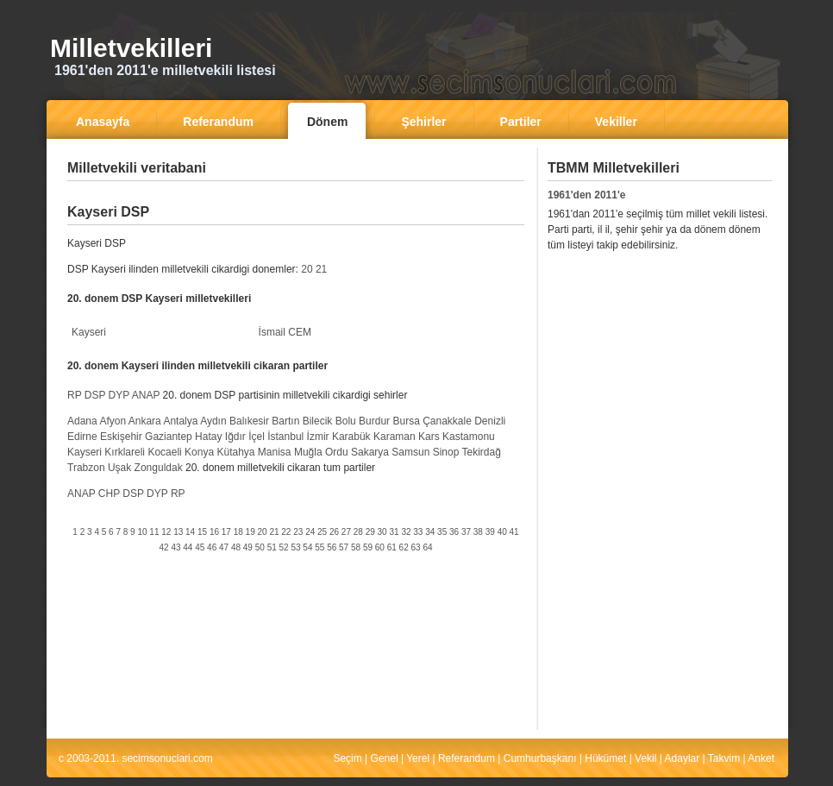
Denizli (489, 421)
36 (454, 532)
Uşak (119, 468)
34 (430, 532)
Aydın (213, 421)
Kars (429, 437)
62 (404, 547)
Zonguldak (159, 468)
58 (355, 547)
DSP (95, 395)
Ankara (144, 421)
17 (226, 532)
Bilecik (318, 421)
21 (321, 269)
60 (380, 547)
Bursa (405, 421)
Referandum (466, 758)
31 (393, 532)
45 (199, 547)
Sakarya (370, 452)
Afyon (112, 421)
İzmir (318, 437)
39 (490, 532)
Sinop (446, 452)
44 (187, 547)
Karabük (351, 437)
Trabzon (86, 468)
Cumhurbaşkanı (540, 758)
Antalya (180, 421)
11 (154, 532)
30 (382, 532)
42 (163, 547)
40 (502, 532)
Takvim (724, 758)
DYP (119, 395)
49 (248, 547)
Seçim (347, 758)
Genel (384, 758)
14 (190, 532)
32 (405, 532)
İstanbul (285, 437)
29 (370, 532)
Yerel (417, 758)
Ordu (336, 452)
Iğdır (235, 437)
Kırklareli (124, 452)
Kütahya (235, 452)
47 (224, 547)
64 (427, 547)
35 (442, 532)
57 (343, 547)
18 (238, 532)
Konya (199, 452)
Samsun (410, 452)
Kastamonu (468, 437)
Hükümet (605, 758)
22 (286, 532)
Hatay (208, 437)
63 (416, 547)
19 (250, 532)
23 (298, 532)
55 (319, 547)
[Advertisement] (296, 193)
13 (178, 532)
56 (331, 547)
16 (214, 532)
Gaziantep (168, 437)
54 (307, 547)
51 (272, 547)
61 (392, 547)
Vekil (645, 758)
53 (295, 547)
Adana (82, 421)
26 (334, 532)
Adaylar (682, 758)
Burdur (374, 421)
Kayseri (89, 332)
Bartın (285, 421)
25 (322, 532)
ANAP (146, 395)
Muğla (308, 452)
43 (175, 547)
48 (236, 547)
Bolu (345, 421)
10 (142, 532)
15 (202, 532)
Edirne (82, 437)
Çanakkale (447, 421)
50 (260, 547)
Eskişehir (121, 437)
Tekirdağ (481, 452)
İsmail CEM (285, 332)
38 (478, 532)
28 (358, 532)
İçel (256, 437)
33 (418, 532)
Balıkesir (249, 421)
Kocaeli (164, 452)
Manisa (274, 452)
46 (211, 547)
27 (346, 532)
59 (368, 547)
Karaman (394, 437)
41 (514, 532)
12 (166, 532)
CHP (109, 493)
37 (466, 532)
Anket (761, 758)
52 (284, 547)
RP (74, 395)
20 (306, 269)
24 (310, 532)
